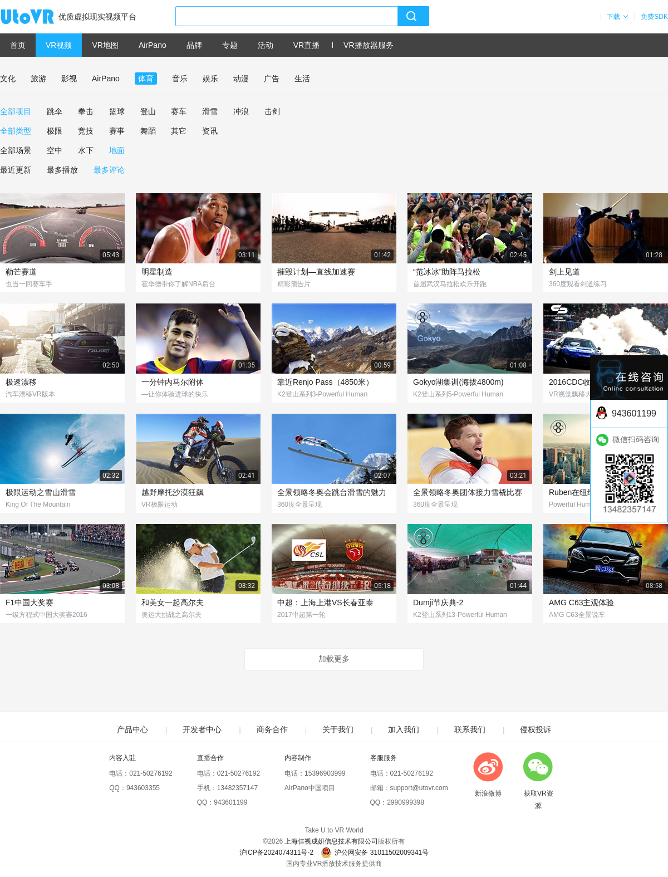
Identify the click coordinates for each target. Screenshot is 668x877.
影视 (69, 78)
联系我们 (469, 729)
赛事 (117, 130)
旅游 (38, 78)
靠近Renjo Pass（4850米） (325, 382)
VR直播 (306, 45)
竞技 (86, 130)
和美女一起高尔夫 (172, 602)
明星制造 (157, 271)
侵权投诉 (535, 729)
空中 (54, 150)
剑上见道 (564, 271)
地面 (117, 150)
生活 (302, 78)
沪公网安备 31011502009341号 (375, 852)
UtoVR (39, 17)
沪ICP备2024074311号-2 (276, 852)
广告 (271, 78)
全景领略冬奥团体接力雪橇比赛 (467, 492)
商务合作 (272, 729)
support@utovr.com (419, 788)
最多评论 (109, 169)
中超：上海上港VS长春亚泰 (325, 602)
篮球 (117, 111)
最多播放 (62, 169)
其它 (178, 130)
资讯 (210, 130)
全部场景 (15, 150)
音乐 (180, 78)
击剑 (272, 111)
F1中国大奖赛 (29, 602)
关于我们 (337, 729)
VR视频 (59, 45)
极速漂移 (21, 382)
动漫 (241, 78)
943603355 (143, 788)
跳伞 (54, 111)
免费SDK (654, 17)
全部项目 (15, 111)
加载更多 (334, 658)
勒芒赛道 (21, 271)
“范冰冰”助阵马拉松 (446, 271)
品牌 (194, 45)
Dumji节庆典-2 (438, 602)
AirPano (152, 45)
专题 (230, 45)
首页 (18, 45)
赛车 (178, 111)
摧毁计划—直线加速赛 (316, 271)
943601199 (230, 802)
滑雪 (210, 111)
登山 (148, 111)
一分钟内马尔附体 (172, 382)
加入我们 (403, 729)
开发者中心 (202, 729)
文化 (8, 78)
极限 (54, 130)
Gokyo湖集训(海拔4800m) (458, 382)
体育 (146, 78)
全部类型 (15, 130)
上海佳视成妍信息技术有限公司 (331, 841)
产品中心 (132, 729)
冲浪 (241, 111)
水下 (86, 150)
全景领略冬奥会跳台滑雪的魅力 (331, 492)
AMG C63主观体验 (581, 602)
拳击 (86, 111)
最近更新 (15, 169)
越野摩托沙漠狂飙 (172, 492)
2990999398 (405, 802)
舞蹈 (148, 130)
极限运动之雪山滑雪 (41, 492)
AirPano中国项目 (309, 788)
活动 (265, 45)
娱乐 (210, 78)
